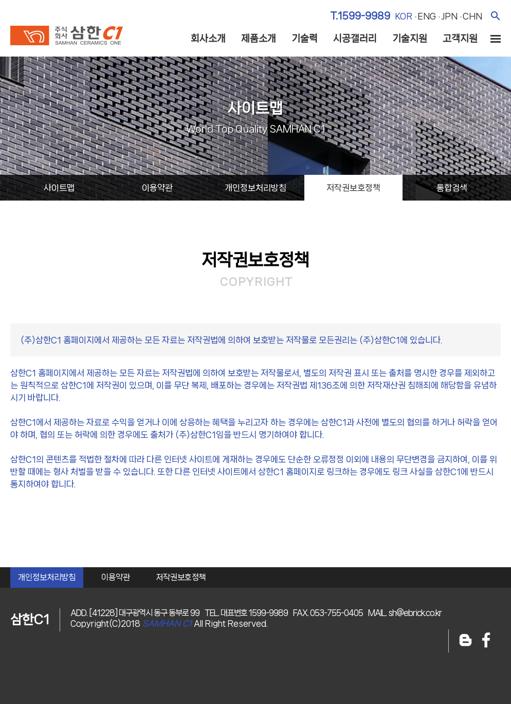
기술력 (304, 38)
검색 (495, 15)
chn (472, 16)
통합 (451, 187)
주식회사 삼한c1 (66, 35)
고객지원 (460, 38)
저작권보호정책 (181, 577)
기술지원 (409, 38)
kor (403, 16)
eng (426, 16)
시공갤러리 (355, 38)
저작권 (353, 187)
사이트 (59, 187)
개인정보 (255, 187)
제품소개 (258, 38)
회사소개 (208, 38)
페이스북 (486, 641)
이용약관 (115, 577)
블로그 (465, 641)
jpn (449, 16)
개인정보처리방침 (47, 577)
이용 (157, 187)
